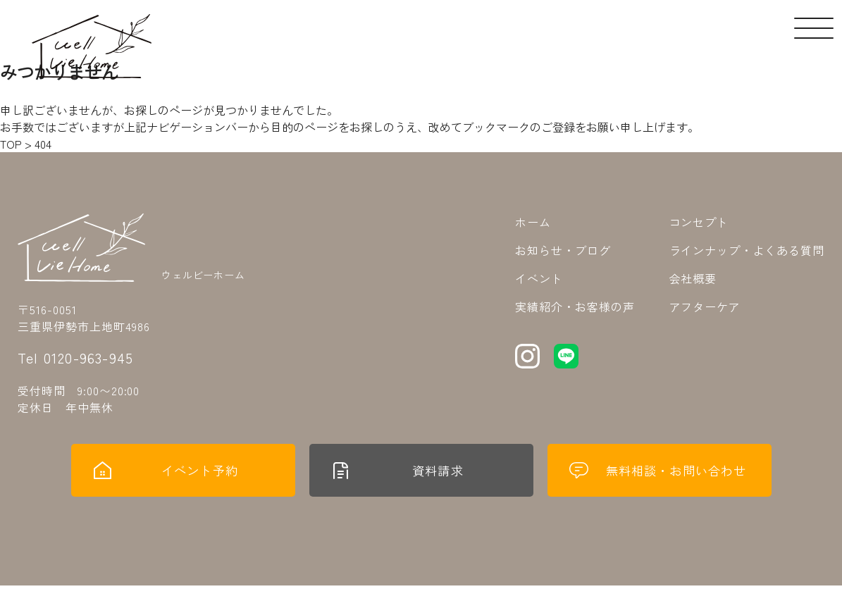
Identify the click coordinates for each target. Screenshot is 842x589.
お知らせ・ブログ (563, 250)
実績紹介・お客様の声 (575, 306)
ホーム (533, 221)
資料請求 (397, 472)
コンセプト (699, 221)
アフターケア (705, 306)
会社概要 (693, 278)
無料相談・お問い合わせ (659, 472)
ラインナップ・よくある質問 (746, 250)
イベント (539, 278)
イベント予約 (166, 472)
